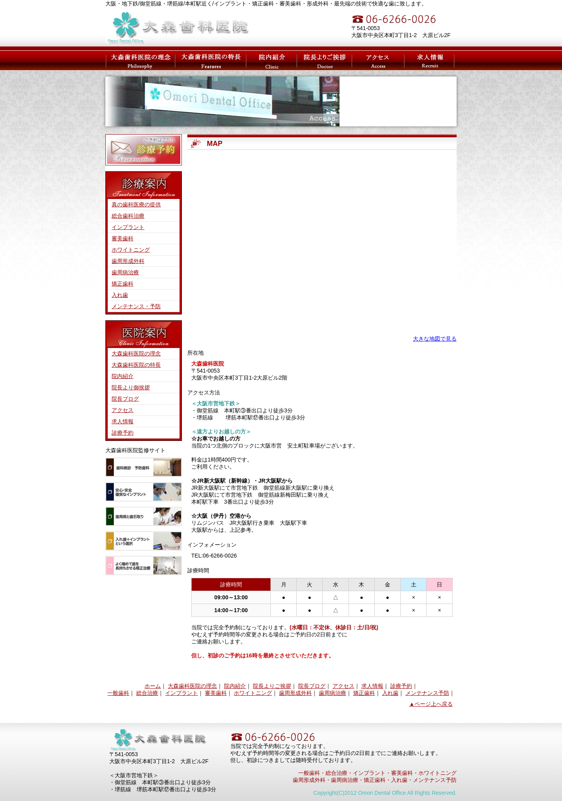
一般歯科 (118, 693)
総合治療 (147, 693)
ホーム (152, 686)
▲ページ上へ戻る (431, 704)
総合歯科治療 (128, 216)
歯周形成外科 (128, 261)
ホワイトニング (131, 250)
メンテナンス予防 (427, 693)
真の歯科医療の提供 (136, 204)
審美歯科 (122, 238)
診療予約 (122, 433)
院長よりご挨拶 (272, 686)
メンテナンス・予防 (136, 306)
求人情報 (429, 60)
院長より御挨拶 (131, 387)
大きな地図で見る (435, 339)
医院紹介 (267, 60)
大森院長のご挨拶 (323, 60)
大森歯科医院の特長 (208, 60)
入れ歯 (120, 295)
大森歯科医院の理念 (139, 60)
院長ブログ (125, 399)
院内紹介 (122, 376)
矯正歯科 (122, 284)
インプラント (128, 227)
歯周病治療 (125, 272)
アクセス (378, 60)
